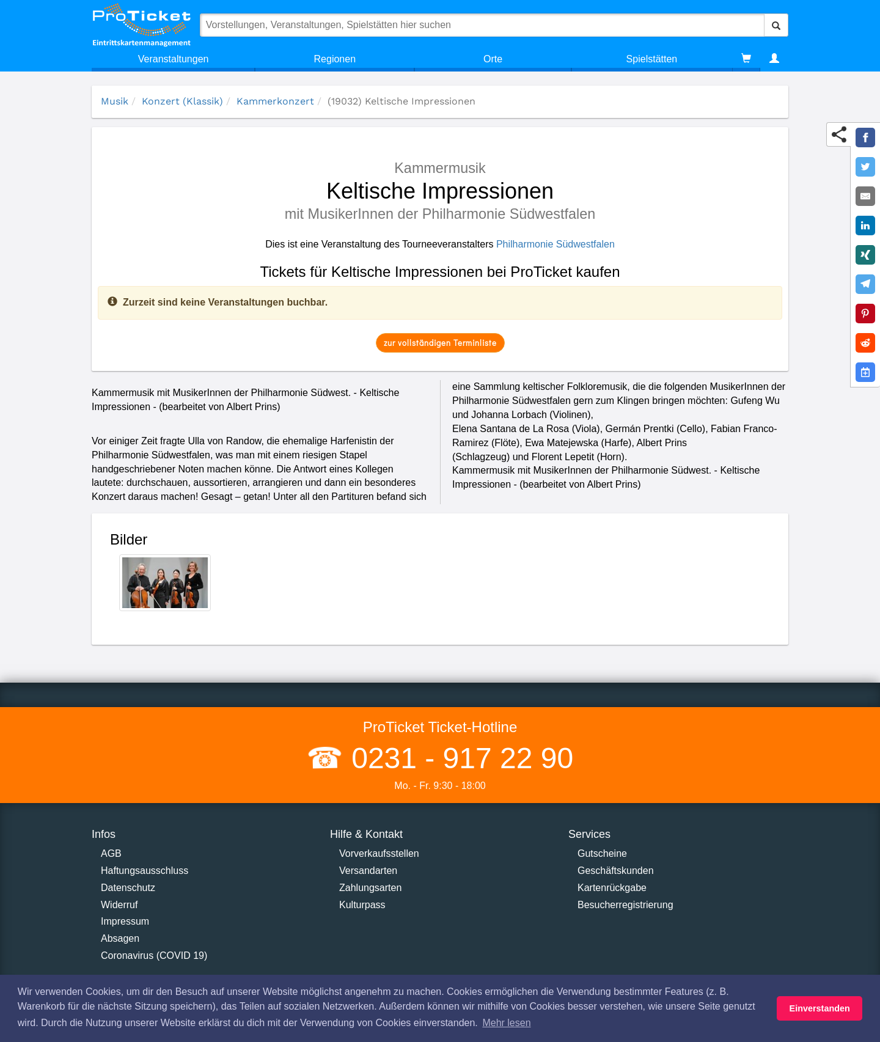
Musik (114, 101)
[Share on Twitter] (865, 167)
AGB (111, 853)
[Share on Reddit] (865, 343)
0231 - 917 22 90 (458, 758)
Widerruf (119, 905)
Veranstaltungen (173, 59)
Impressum (125, 921)
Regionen (335, 59)
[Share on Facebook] (865, 137)
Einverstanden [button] (820, 1008)
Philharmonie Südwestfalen (555, 244)
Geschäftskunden (616, 870)
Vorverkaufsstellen (379, 853)
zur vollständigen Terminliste (440, 342)
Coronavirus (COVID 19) (154, 955)
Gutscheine (602, 853)
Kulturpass (362, 905)
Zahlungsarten (370, 887)
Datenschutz (128, 887)
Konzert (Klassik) (182, 101)
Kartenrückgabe (612, 887)
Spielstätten (652, 59)
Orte (492, 59)
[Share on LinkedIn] (865, 225)
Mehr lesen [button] (506, 1023)
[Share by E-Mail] (865, 196)
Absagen (120, 938)
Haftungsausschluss (144, 870)
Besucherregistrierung (625, 905)
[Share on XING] (865, 255)
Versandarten (368, 870)
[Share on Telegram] (865, 284)
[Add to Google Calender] (865, 372)
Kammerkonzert (275, 101)
